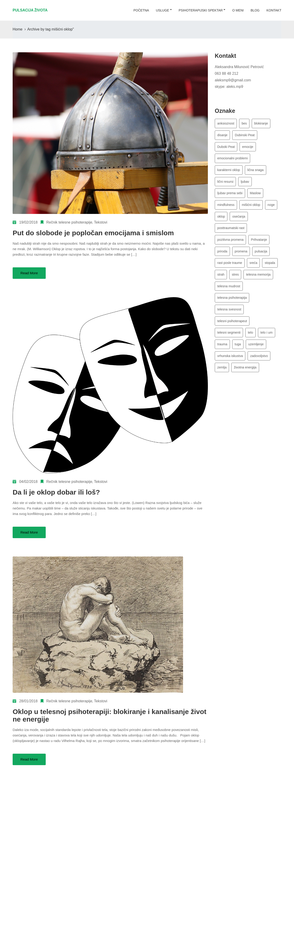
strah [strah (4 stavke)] (220, 278)
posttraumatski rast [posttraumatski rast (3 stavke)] (230, 231)
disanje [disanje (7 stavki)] (222, 135)
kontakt (273, 10)
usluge (162, 10)
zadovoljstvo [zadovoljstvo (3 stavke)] (259, 362)
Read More (29, 273)
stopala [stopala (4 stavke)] (270, 266)
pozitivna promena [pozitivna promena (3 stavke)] (230, 243)
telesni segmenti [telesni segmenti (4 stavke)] (228, 338)
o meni (238, 10)
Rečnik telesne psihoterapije (69, 222)
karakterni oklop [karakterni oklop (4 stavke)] (228, 171)
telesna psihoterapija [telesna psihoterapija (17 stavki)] (232, 302)
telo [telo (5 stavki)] (250, 338)
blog (255, 10)
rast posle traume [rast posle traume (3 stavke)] (229, 266)
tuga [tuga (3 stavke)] (238, 350)
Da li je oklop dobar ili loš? (56, 492)
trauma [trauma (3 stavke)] (222, 350)
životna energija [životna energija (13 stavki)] (245, 374)
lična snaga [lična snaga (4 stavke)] (255, 171)
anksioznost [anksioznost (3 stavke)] (225, 123)
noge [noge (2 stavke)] (271, 207)
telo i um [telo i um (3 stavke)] (266, 338)
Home (18, 29)
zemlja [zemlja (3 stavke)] (221, 374)
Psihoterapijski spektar (201, 10)
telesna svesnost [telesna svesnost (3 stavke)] (229, 314)
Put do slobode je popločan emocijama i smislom (93, 233)
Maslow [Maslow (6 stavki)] (255, 195)
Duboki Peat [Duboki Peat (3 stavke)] (226, 147)
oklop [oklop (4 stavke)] (221, 219)
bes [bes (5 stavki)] (244, 123)
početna (141, 10)
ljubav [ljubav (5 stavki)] (245, 183)
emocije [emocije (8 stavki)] (247, 147)
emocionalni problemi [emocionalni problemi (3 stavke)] (232, 159)
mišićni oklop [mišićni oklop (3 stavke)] (251, 207)
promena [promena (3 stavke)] (241, 255)
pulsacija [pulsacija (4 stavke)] (261, 255)
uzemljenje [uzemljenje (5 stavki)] (256, 350)
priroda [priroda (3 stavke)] (222, 255)
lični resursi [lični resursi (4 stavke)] (225, 183)
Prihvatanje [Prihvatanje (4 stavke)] (259, 243)
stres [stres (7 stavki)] (235, 278)
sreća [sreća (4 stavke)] (253, 266)
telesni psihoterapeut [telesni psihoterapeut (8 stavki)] (232, 326)
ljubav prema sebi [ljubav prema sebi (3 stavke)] (230, 195)
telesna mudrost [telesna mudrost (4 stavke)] (228, 290)
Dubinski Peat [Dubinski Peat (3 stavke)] (244, 135)
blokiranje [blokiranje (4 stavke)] (261, 123)
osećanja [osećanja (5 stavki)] (238, 219)
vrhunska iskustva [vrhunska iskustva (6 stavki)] (230, 362)
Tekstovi (100, 222)
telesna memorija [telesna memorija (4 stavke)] (258, 278)
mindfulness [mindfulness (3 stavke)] (226, 207)
